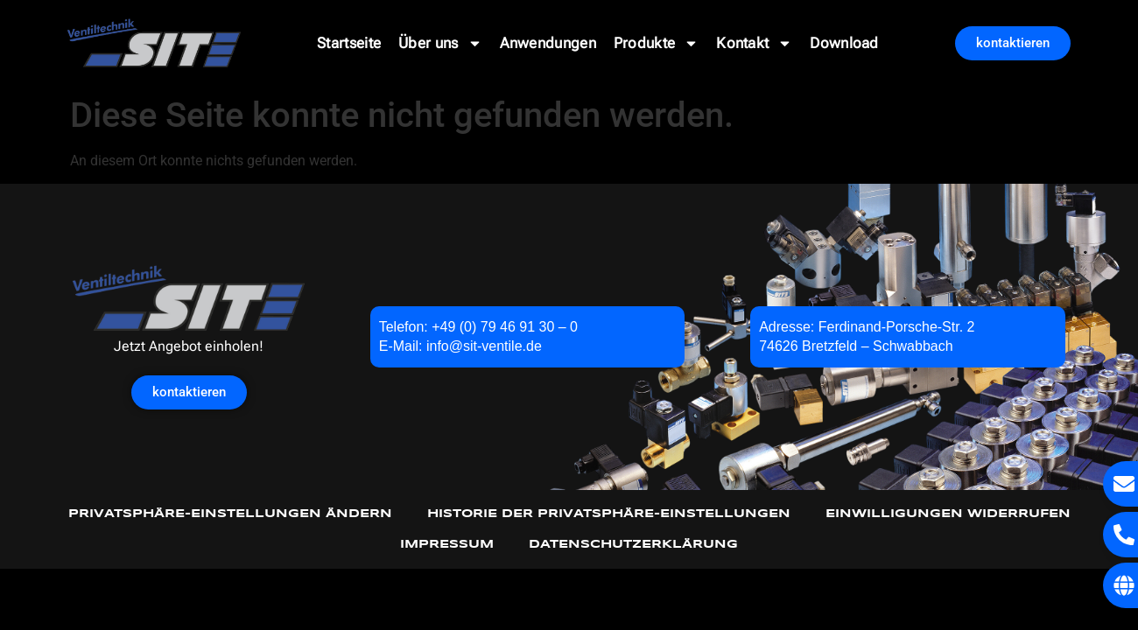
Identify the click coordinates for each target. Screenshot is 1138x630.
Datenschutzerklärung (633, 544)
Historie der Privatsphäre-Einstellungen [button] (608, 514)
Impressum (447, 544)
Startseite (349, 43)
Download (844, 43)
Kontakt (754, 43)
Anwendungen (548, 43)
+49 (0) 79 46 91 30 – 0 (505, 326)
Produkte (656, 43)
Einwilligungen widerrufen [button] (948, 514)
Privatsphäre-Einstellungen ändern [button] (230, 514)
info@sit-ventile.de (484, 346)
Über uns (439, 43)
